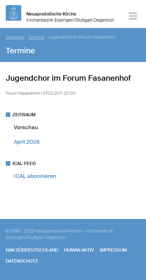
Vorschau (26, 127)
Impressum (113, 250)
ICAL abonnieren (35, 176)
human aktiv (79, 250)
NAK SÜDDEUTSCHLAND (32, 250)
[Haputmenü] (133, 17)
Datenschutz (22, 261)
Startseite (15, 37)
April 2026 (27, 141)
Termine (36, 37)
